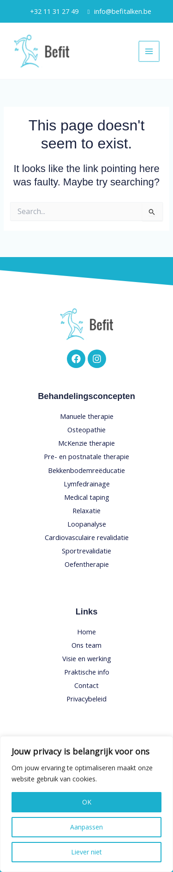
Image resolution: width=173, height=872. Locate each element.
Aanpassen (86, 827)
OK (86, 802)
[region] (86, 804)
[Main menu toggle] (149, 51)
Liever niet (86, 851)
